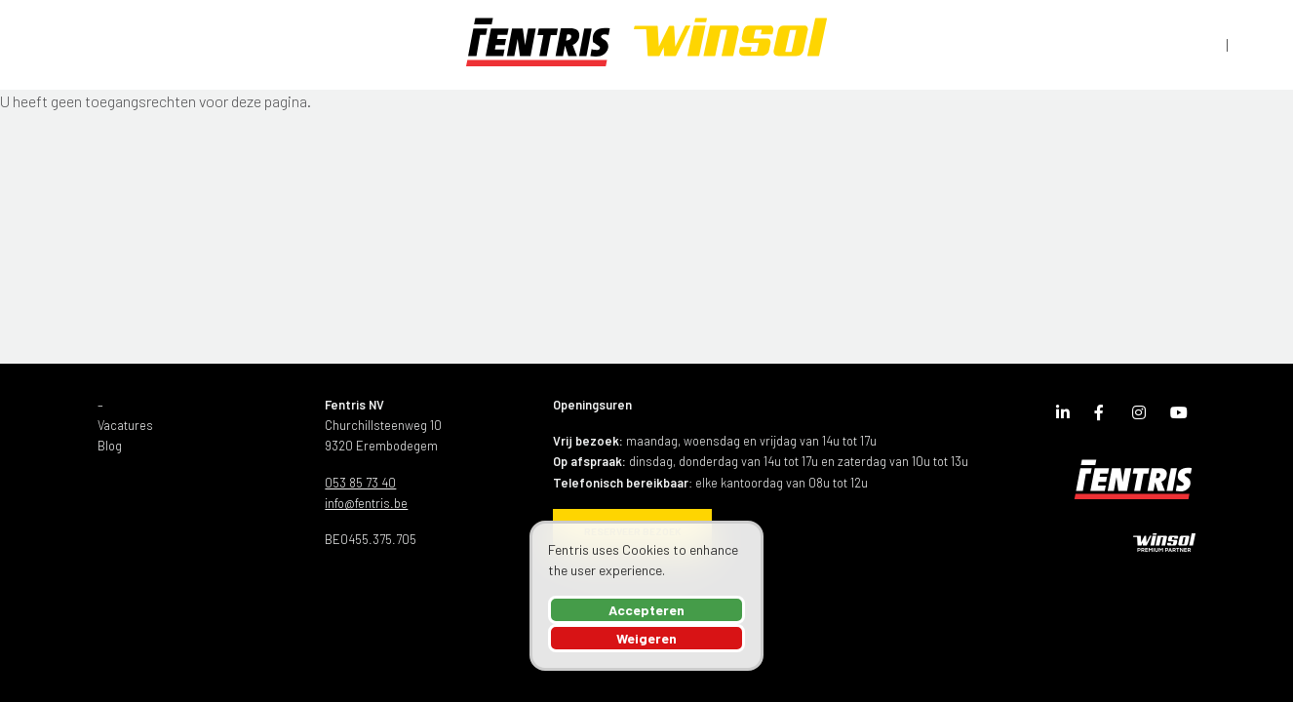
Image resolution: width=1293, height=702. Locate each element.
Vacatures (125, 425)
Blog (110, 445)
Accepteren (646, 610)
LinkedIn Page (1067, 416)
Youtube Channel (1182, 416)
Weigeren (646, 638)
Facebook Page (1105, 416)
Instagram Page (1144, 416)
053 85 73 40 (360, 482)
